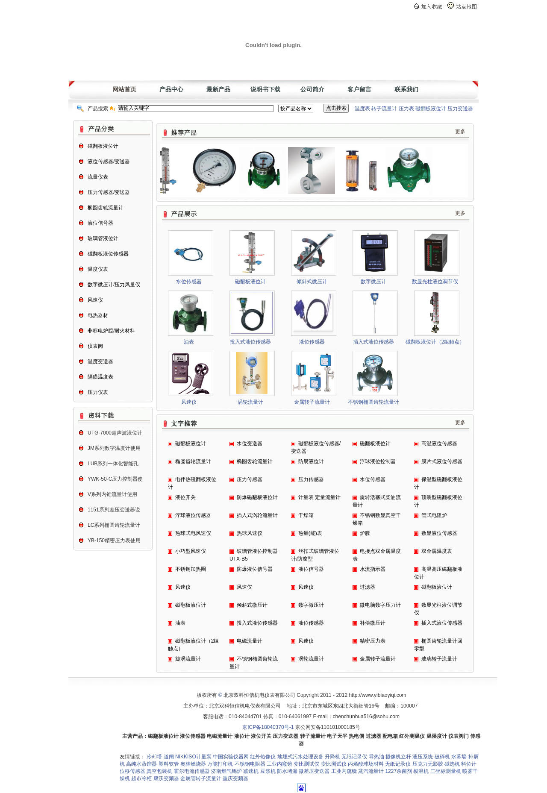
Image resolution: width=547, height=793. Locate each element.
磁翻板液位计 (430, 109)
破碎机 (442, 757)
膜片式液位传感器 (441, 461)
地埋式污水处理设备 (300, 757)
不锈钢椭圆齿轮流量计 (373, 402)
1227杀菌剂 (398, 771)
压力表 (406, 109)
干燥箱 (306, 515)
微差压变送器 (314, 771)
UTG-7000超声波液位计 (115, 433)
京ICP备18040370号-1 (268, 727)
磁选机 (452, 764)
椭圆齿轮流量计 (193, 461)
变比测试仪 (306, 764)
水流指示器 (372, 569)
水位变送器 (249, 443)
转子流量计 (384, 109)
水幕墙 (459, 757)
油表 (189, 342)
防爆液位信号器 (255, 569)
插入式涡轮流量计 (257, 515)
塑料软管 (169, 764)
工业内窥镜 (279, 764)
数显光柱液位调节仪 (435, 282)
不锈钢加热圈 (190, 569)
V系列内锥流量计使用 (112, 494)
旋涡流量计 (188, 659)
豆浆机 (268, 771)
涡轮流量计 (250, 402)
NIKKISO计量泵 (193, 757)
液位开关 (185, 497)
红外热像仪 (263, 757)
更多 (460, 132)
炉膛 (365, 533)
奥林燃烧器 (193, 764)
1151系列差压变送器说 (114, 510)
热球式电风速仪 (193, 533)
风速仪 (189, 402)
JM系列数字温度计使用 (114, 448)
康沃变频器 (166, 778)
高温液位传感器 (439, 443)
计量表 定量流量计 (319, 497)
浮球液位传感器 (193, 515)
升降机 (332, 757)
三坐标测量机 (445, 771)
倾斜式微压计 (312, 282)
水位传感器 (189, 282)
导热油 (376, 757)
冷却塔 (155, 757)
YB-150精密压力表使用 (114, 540)
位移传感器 (132, 771)
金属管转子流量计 (200, 778)
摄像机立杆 (398, 757)
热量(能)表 (310, 533)
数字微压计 (373, 282)
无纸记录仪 (354, 757)
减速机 (251, 771)
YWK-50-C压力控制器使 (115, 479)
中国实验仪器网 (231, 757)
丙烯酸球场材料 (366, 764)
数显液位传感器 (439, 533)
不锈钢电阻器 (250, 764)
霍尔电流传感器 (192, 771)
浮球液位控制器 (378, 461)
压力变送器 (460, 109)
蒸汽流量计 (371, 771)
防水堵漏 (287, 771)
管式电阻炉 (434, 515)
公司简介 (312, 89)
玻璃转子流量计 (439, 659)
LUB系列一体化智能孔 (113, 464)
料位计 (468, 764)
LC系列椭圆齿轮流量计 (114, 525)
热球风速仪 (249, 533)
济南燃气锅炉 (226, 771)
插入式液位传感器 (373, 342)
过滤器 (367, 587)
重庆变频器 (235, 778)
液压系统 (422, 757)
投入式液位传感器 (250, 342)
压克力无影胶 (427, 764)
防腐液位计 (311, 461)
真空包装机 (159, 771)
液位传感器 (312, 342)
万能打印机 (220, 764)
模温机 (421, 771)
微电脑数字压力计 (380, 605)
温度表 (362, 109)
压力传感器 (249, 479)
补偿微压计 (372, 623)
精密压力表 (372, 641)
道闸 (169, 757)
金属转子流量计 (312, 402)
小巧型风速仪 (190, 551)
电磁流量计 (249, 641)
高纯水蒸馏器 (141, 764)
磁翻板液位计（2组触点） (435, 342)
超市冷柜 (141, 778)
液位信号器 (311, 569)
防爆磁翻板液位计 (257, 497)
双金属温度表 (436, 551)
